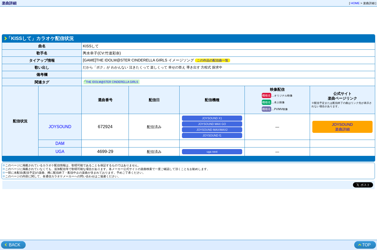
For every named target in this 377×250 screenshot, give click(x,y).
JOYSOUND (60, 126)
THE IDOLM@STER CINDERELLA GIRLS (112, 81)
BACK (14, 245)
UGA (60, 151)
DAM (60, 143)
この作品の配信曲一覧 (212, 60)
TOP (366, 245)
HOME (355, 3)
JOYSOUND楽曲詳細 (342, 126)
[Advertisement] (188, 20)
